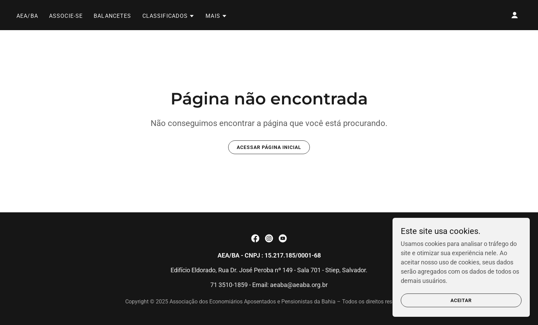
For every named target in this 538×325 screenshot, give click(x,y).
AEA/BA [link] (27, 16)
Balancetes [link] (112, 16)
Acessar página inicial (269, 147)
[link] (255, 238)
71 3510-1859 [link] (229, 284)
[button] (168, 16)
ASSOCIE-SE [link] (66, 16)
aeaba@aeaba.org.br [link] (299, 284)
